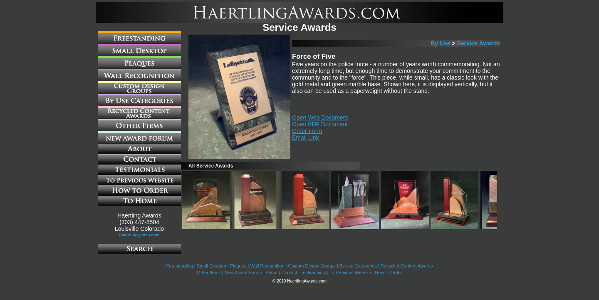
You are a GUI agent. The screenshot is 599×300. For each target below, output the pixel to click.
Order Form (307, 131)
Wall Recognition (267, 265)
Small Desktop (211, 265)
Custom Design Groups (312, 265)
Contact (289, 272)
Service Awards (478, 43)
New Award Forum (243, 272)
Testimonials (313, 272)
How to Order (388, 272)
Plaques (238, 265)
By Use (440, 43)
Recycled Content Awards (407, 265)
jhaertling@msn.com (139, 234)
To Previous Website (350, 272)
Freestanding (179, 265)
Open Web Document (320, 117)
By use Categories (358, 265)
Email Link (305, 137)
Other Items (208, 272)
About (271, 272)
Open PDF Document (320, 124)
